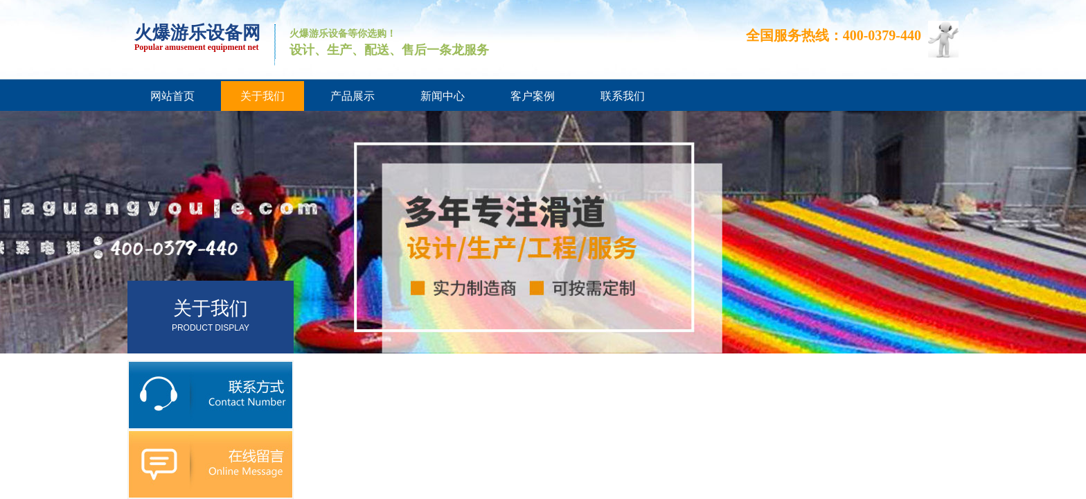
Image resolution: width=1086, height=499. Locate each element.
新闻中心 (442, 96)
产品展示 (352, 96)
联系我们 (622, 96)
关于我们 (262, 96)
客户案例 (532, 96)
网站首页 (172, 96)
